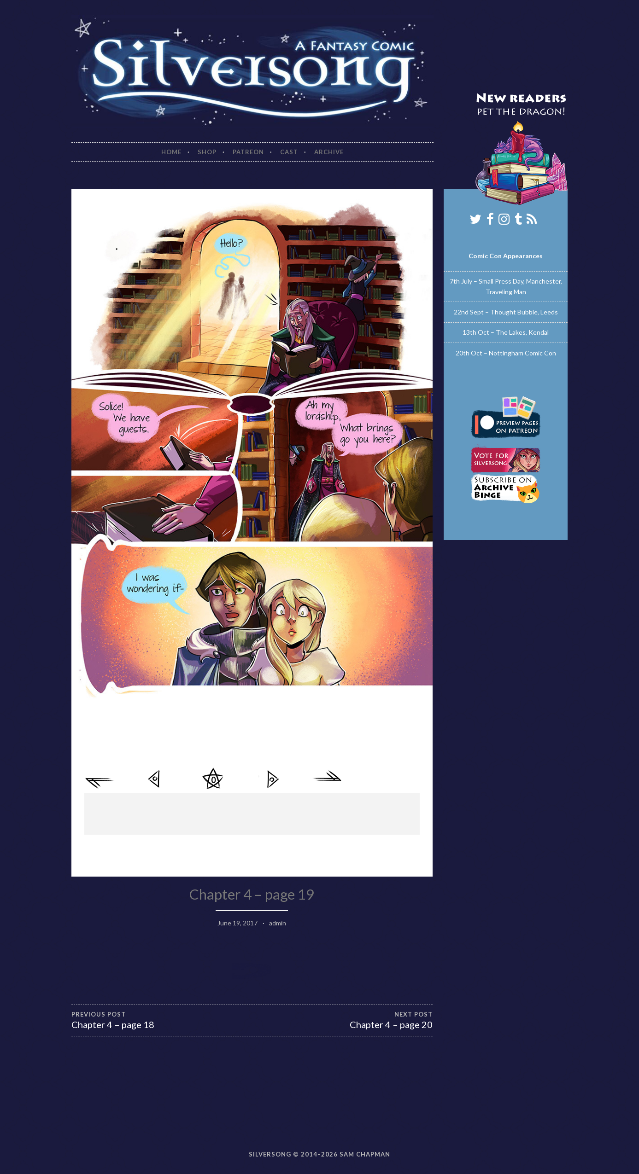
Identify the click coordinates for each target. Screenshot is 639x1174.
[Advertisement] (252, 814)
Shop (207, 152)
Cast (289, 152)
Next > (271, 778)
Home (171, 152)
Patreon (248, 152)
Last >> (327, 778)
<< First (100, 778)
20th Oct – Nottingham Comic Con (506, 353)
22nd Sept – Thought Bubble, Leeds (506, 312)
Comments (213, 778)
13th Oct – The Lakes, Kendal (506, 332)
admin (277, 923)
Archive (329, 152)
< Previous (155, 778)
